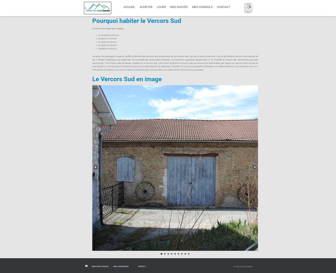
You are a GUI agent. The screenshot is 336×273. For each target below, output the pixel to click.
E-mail (86, 266)
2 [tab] (188, 254)
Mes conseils (202, 7)
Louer (161, 7)
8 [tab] (208, 254)
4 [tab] (195, 254)
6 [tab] (201, 254)
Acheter (146, 7)
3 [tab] (191, 254)
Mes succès (179, 7)
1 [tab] (184, 254)
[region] (198, 168)
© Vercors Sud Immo (242, 266)
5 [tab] (198, 254)
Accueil (129, 7)
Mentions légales (100, 266)
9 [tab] (212, 254)
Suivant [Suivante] (277, 167)
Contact (223, 7)
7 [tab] (205, 254)
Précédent (119, 167)
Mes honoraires (121, 266)
